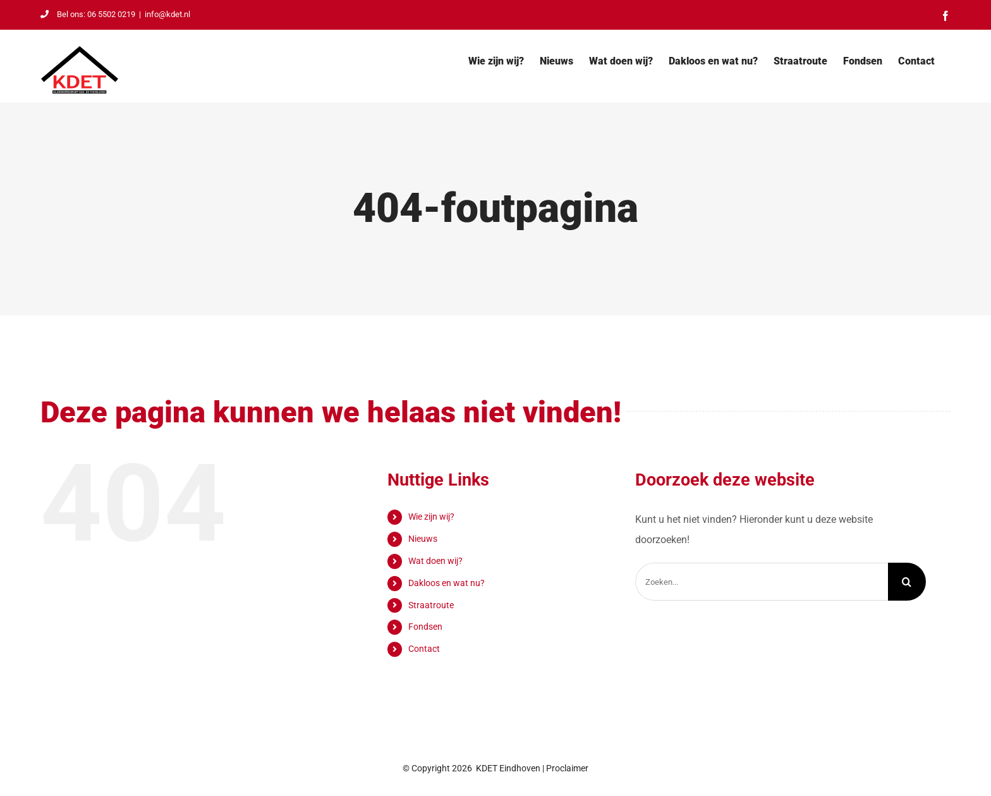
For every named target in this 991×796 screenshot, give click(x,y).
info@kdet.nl (167, 14)
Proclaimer (567, 768)
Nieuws (422, 539)
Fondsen (425, 626)
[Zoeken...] (761, 582)
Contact (424, 649)
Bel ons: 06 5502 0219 (87, 14)
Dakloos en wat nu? (446, 583)
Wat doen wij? (435, 561)
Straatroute (431, 605)
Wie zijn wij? (431, 516)
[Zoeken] (907, 582)
